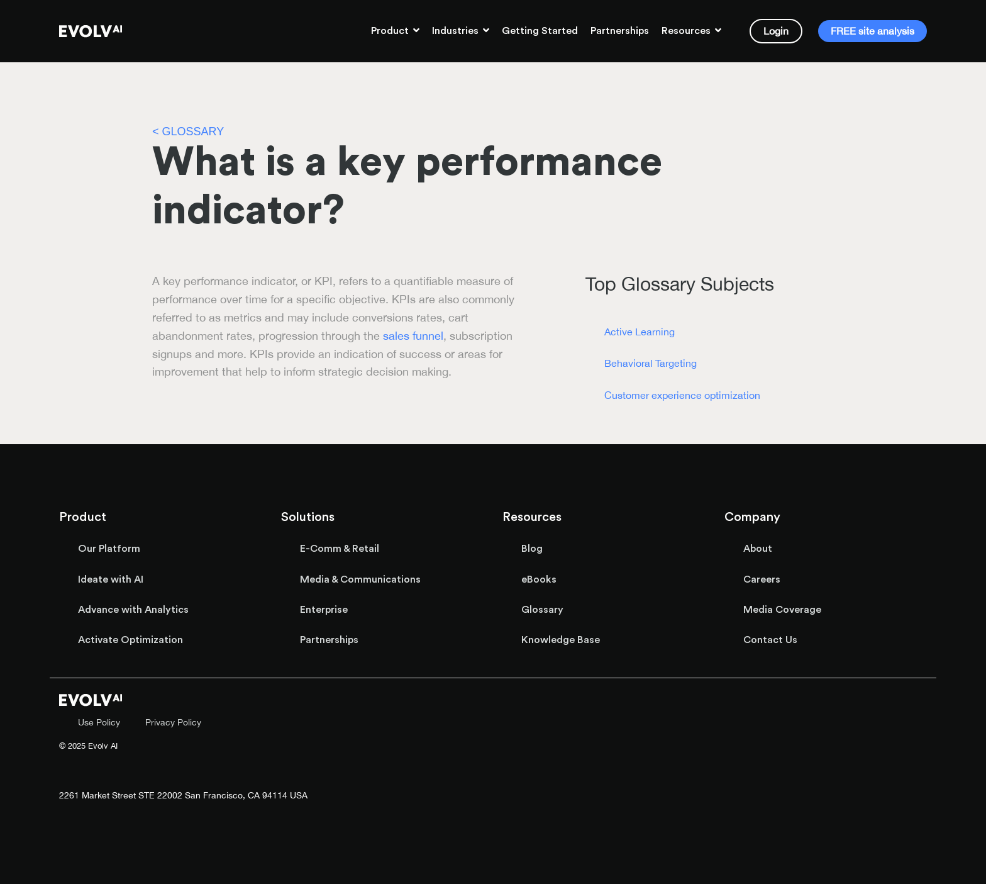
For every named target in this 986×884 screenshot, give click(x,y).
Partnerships (619, 31)
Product (391, 31)
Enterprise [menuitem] (324, 610)
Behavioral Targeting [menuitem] (650, 363)
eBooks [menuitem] (539, 579)
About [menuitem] (757, 549)
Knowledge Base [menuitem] (560, 640)
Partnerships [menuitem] (329, 640)
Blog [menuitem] (532, 549)
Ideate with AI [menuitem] (110, 579)
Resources (687, 31)
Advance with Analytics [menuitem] (133, 610)
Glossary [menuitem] (542, 610)
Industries (456, 31)
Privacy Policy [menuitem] (173, 722)
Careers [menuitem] (761, 579)
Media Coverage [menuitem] (782, 610)
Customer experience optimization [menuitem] (682, 395)
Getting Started (540, 31)
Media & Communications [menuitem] (360, 579)
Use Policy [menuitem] (99, 722)
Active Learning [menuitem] (639, 331)
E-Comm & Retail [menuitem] (339, 549)
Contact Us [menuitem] (770, 640)
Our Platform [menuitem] (109, 549)
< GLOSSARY (188, 131)
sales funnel (413, 335)
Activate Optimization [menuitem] (130, 640)
